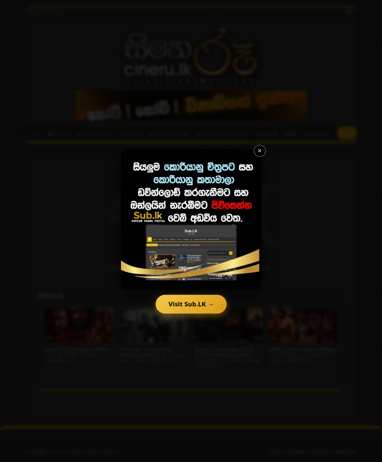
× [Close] (260, 151)
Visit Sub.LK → (191, 304)
